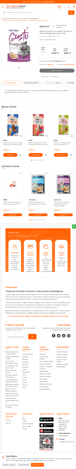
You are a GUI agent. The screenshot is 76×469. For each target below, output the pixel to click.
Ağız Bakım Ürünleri (45, 384)
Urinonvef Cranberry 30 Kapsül (11, 406)
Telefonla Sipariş (27, 423)
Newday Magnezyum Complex (12, 357)
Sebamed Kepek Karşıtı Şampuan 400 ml (12, 400)
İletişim (24, 421)
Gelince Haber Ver (57, 71)
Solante (25, 385)
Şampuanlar (43, 381)
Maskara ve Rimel (45, 374)
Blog (23, 418)
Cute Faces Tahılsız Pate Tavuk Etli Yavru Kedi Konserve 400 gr (62, 204)
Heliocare (25, 357)
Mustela (25, 364)
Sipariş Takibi (26, 426)
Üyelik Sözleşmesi (62, 354)
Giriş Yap (8, 421)
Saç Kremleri (43, 379)
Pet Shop (14, 19)
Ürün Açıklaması (10, 83)
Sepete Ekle (10, 155)
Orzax (24, 369)
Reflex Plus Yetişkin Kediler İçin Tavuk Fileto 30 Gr (62, 143)
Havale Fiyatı (66, 49)
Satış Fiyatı (54, 49)
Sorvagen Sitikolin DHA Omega (11, 376)
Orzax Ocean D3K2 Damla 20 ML (11, 367)
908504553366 (63, 436)
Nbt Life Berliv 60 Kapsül (10, 371)
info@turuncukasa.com (66, 442)
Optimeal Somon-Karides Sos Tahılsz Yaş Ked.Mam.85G (12, 203)
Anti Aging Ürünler (45, 364)
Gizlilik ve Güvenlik (62, 364)
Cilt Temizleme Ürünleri (44, 358)
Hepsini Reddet (23, 465)
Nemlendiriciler (44, 371)
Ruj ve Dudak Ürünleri (46, 361)
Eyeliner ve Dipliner (45, 376)
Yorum (53, 83)
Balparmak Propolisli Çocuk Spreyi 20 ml (12, 385)
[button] (31, 160)
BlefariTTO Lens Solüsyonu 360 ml (11, 390)
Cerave (24, 377)
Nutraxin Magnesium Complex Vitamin (12, 353)
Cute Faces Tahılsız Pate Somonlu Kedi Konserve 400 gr (37, 204)
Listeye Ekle (43, 77)
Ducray (24, 382)
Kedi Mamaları (34, 19)
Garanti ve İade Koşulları (62, 360)
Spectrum (44, 26)
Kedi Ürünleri (23, 19)
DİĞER (5, 200)
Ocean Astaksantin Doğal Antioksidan (11, 381)
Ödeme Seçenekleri (31, 83)
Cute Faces (32, 200)
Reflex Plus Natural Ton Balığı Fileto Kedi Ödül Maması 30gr (12, 143)
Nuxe (24, 387)
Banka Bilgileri (61, 367)
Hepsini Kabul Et (37, 465)
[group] (19, 44)
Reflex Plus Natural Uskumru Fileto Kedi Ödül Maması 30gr (37, 143)
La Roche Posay (27, 354)
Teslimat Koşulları (62, 352)
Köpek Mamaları (44, 389)
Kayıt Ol (7, 423)
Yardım (24, 429)
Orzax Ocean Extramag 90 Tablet (11, 362)
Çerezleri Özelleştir (9, 465)
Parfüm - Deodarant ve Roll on (46, 368)
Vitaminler (42, 354)
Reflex (5, 140)
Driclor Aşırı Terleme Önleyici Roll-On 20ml (12, 395)
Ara (71, 12)
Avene (24, 380)
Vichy (24, 375)
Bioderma (25, 362)
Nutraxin (25, 359)
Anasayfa (5, 19)
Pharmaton (26, 372)
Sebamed (25, 367)
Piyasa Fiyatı (43, 48)
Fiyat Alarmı (54, 77)
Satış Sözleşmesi (62, 357)
